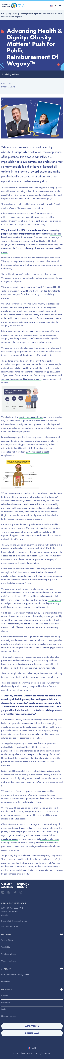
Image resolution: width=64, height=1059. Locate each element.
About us (4, 995)
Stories (3, 1009)
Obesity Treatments (8, 960)
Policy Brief (5, 981)
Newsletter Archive (8, 1016)
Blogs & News (12, 13)
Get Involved (32, 1026)
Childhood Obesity (8, 954)
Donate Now (32, 1033)
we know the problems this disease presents (21, 379)
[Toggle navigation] (60, 5)
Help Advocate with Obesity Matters (15, 974)
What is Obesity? (7, 940)
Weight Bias (5, 947)
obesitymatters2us (9, 838)
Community (5, 1002)
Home (3, 13)
